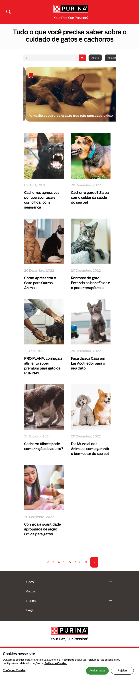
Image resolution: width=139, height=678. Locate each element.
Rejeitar (122, 670)
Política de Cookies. (55, 663)
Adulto (95, 57)
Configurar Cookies (14, 670)
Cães (30, 582)
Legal (30, 610)
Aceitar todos (97, 670)
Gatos (30, 591)
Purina (31, 600)
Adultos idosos (115, 57)
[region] (69, 663)
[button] (130, 12)
